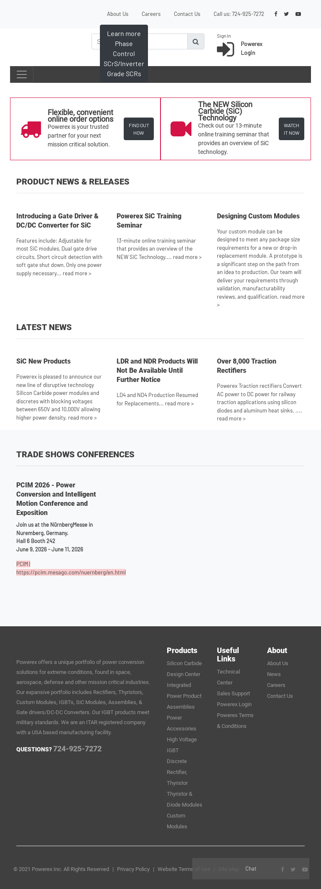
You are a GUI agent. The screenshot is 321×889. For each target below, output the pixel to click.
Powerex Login (234, 704)
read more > (77, 273)
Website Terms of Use (184, 869)
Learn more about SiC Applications (125, 63)
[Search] (140, 41)
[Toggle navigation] (21, 74)
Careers (151, 13)
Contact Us (187, 13)
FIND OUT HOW (139, 129)
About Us (117, 13)
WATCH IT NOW (292, 129)
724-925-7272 (248, 13)
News (274, 674)
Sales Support (233, 693)
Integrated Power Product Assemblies (184, 696)
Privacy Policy (133, 869)
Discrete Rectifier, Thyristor (177, 772)
